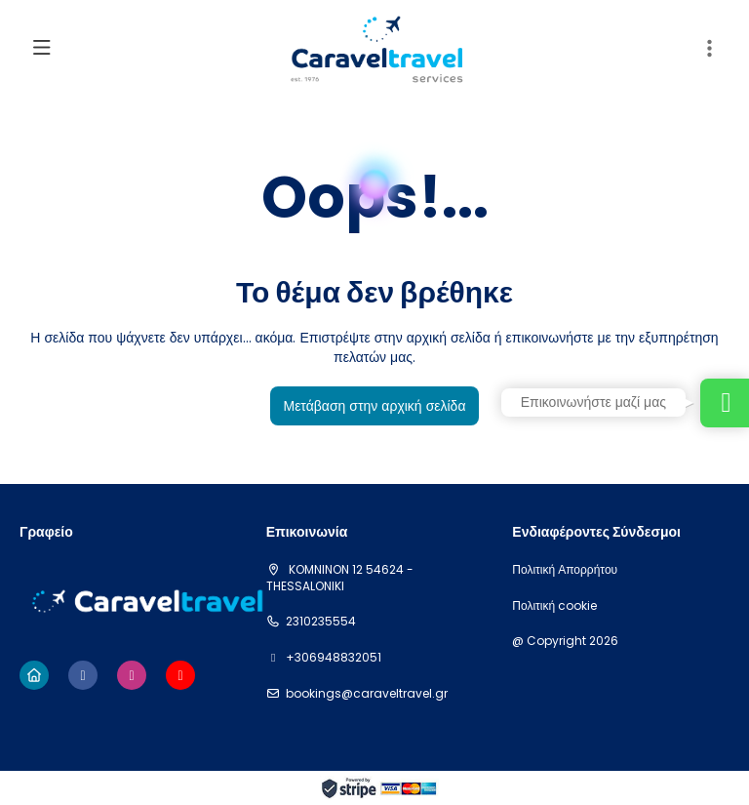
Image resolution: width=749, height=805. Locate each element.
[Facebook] (83, 675)
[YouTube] (180, 675)
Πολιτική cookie (554, 606)
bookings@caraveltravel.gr (367, 694)
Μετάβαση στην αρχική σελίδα (374, 406)
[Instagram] (131, 675)
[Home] (34, 675)
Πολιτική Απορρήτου (564, 570)
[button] (709, 48)
